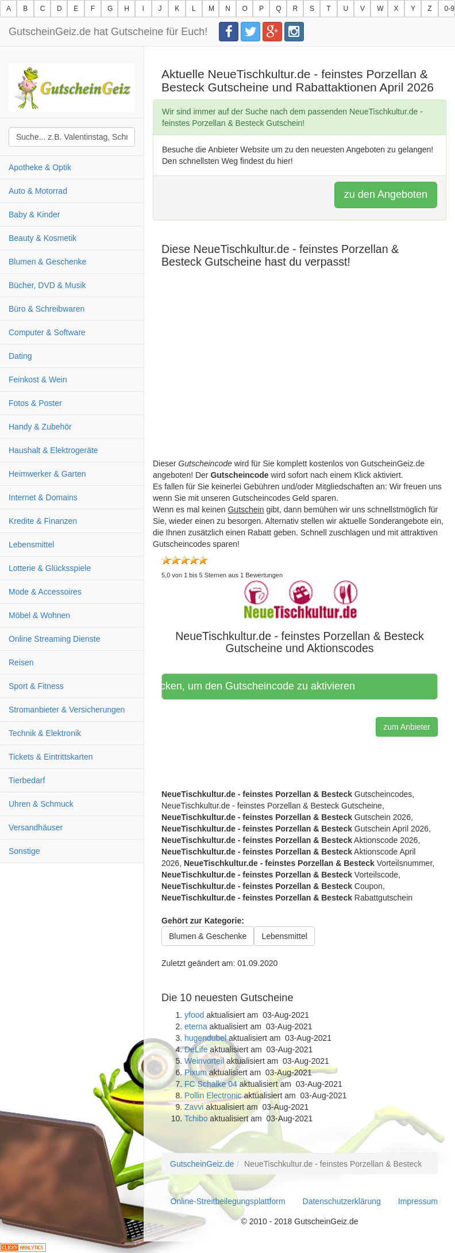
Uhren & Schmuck (41, 803)
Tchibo (195, 1118)
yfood (194, 1015)
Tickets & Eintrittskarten (51, 756)
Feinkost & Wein (38, 379)
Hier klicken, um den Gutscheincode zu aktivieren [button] (259, 686)
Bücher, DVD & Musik (47, 285)
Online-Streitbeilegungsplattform (228, 1201)
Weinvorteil (204, 1061)
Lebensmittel (31, 544)
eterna (195, 1026)
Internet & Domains (43, 497)
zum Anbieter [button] (406, 726)
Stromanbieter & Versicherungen (67, 709)
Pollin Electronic (213, 1095)
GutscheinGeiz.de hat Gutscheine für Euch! (108, 31)
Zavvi (193, 1107)
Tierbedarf (27, 780)
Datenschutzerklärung (342, 1201)
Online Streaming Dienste (55, 638)
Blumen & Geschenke (47, 261)
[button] (299, 598)
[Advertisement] (299, 377)
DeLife (195, 1049)
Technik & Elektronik (45, 733)
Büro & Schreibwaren (46, 308)
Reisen (21, 662)
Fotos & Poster (35, 403)
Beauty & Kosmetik (42, 238)
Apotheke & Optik (40, 167)
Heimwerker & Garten (47, 473)
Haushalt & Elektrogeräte (53, 450)
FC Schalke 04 (210, 1084)
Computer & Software (47, 332)
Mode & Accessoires (45, 591)
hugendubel (205, 1038)
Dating (20, 356)
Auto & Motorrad (38, 191)
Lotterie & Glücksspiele (50, 568)
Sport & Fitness (36, 686)
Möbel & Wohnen (39, 615)
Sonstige (24, 851)
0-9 (449, 9)
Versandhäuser (36, 827)
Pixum (195, 1072)
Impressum (418, 1201)
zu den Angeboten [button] (385, 194)
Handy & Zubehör (40, 426)
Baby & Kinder (34, 214)
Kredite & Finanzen (43, 521)
